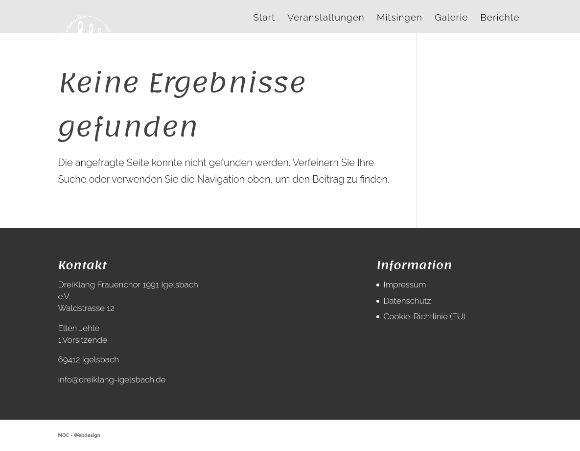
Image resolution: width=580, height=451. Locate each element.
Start (264, 18)
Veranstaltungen (325, 18)
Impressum (404, 284)
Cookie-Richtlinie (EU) (424, 316)
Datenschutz (407, 301)
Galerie (451, 18)
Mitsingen (399, 18)
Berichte (499, 18)
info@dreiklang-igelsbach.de (112, 379)
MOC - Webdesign (79, 435)
